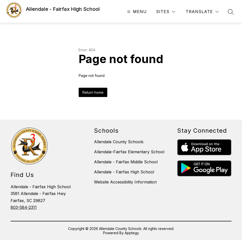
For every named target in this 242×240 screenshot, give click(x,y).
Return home (93, 92)
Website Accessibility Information (125, 181)
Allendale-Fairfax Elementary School (129, 151)
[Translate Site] (202, 12)
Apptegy (132, 233)
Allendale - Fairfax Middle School (126, 161)
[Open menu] (136, 12)
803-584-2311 (24, 207)
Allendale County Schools (118, 141)
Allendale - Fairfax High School (124, 171)
